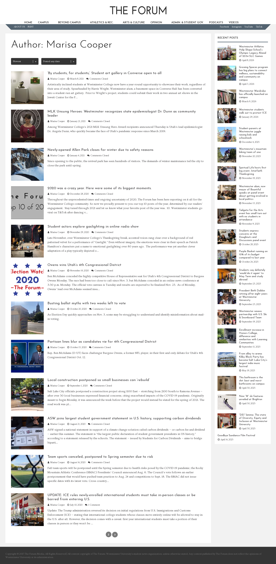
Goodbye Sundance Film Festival (236, 435)
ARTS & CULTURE (134, 22)
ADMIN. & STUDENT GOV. (187, 22)
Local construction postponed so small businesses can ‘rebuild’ (98, 380)
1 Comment (94, 505)
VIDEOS (234, 22)
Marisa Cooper (57, 79)
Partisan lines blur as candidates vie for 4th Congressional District (101, 342)
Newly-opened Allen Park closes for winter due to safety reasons (100, 150)
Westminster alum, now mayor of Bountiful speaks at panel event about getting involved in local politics (253, 193)
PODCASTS (216, 22)
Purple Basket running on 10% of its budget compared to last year (253, 254)
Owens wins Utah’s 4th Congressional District (84, 265)
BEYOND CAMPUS (69, 22)
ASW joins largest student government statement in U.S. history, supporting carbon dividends (124, 418)
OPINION (156, 22)
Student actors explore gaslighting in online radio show (93, 226)
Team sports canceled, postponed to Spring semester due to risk (100, 457)
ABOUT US (19, 27)
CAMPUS (43, 22)
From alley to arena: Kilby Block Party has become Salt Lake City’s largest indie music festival (253, 360)
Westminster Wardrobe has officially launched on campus (253, 94)
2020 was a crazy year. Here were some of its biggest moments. (99, 188)
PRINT (31, 27)
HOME (28, 22)
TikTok (259, 27)
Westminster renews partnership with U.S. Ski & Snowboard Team (253, 314)
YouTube (248, 27)
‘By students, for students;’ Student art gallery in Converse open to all (104, 73)
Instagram (237, 27)
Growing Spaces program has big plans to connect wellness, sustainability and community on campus (253, 73)
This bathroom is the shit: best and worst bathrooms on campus (252, 380)
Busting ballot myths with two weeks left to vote (86, 303)
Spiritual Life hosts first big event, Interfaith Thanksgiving (252, 171)
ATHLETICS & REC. (101, 22)
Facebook (224, 27)
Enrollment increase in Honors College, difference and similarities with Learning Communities (253, 336)
